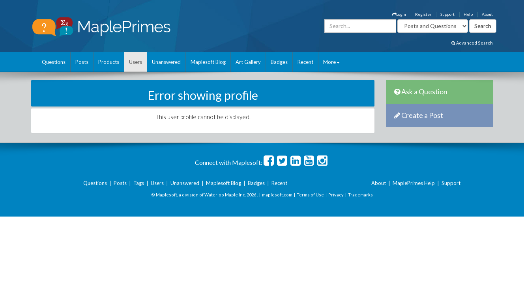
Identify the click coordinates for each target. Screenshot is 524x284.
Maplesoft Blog (208, 62)
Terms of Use (310, 194)
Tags (138, 183)
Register (423, 14)
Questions (54, 62)
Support (447, 14)
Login (399, 14)
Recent (305, 62)
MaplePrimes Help (414, 183)
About (487, 14)
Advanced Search (472, 42)
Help (468, 14)
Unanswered (166, 62)
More (331, 62)
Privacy (336, 194)
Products (108, 62)
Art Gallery (248, 62)
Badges (279, 62)
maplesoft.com (277, 194)
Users (135, 62)
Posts (81, 62)
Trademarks (360, 194)
